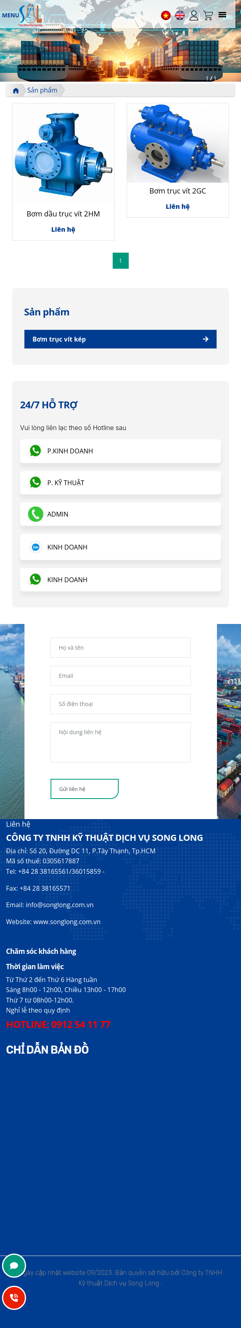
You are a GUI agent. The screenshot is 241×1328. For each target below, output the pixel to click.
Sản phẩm (42, 90)
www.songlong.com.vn (67, 921)
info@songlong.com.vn (59, 904)
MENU (10, 15)
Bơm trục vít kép (59, 339)
